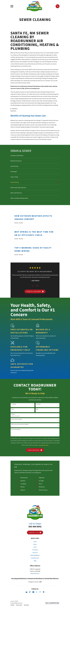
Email (37, 409)
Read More (14, 109)
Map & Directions (35, 622)
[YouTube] (33, 641)
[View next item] (37, 286)
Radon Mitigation (35, 604)
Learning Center (35, 607)
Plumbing (35, 599)
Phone (12, 409)
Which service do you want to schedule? (20, 424)
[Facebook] (30, 641)
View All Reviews (35, 291)
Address (13, 414)
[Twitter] (37, 641)
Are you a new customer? (16, 419)
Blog (35, 610)
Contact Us (35, 581)
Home (35, 590)
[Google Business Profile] (26, 641)
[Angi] (40, 641)
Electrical (35, 601)
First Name (13, 404)
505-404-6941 (35, 575)
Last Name (38, 404)
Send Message (35, 450)
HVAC (35, 596)
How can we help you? (16, 429)
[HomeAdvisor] (43, 641)
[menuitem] (35, 156)
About (35, 593)
